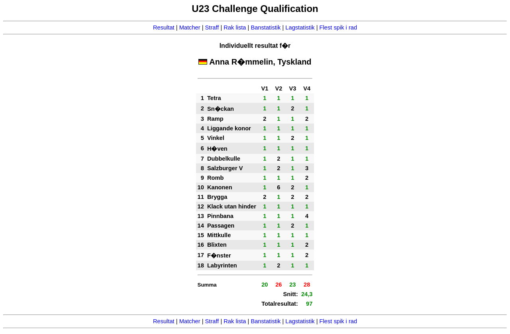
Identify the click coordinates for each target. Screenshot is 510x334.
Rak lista (235, 27)
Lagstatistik (299, 27)
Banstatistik (265, 27)
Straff (212, 27)
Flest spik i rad (338, 27)
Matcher (189, 27)
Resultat (164, 27)
